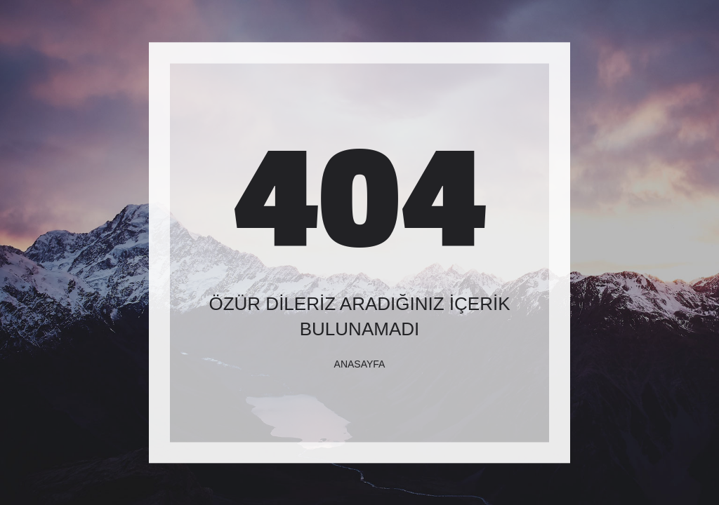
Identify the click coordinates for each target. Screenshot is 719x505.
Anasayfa (359, 364)
